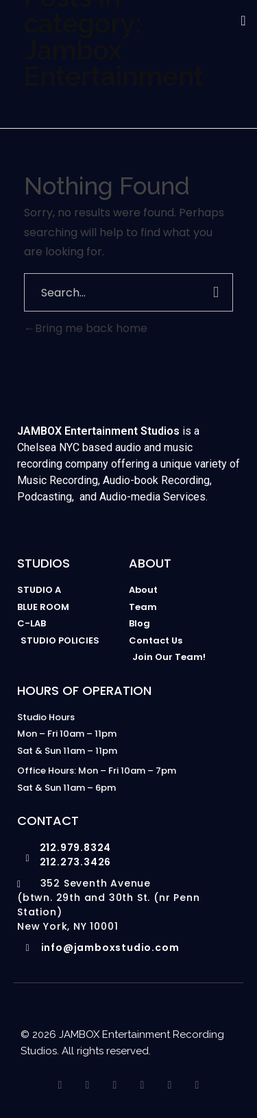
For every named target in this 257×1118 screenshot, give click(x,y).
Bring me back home (85, 328)
